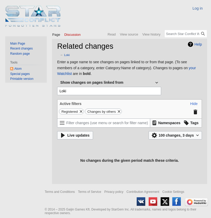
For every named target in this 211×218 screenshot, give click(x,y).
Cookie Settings (173, 192)
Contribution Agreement (143, 192)
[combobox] (109, 83)
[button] (194, 104)
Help (198, 44)
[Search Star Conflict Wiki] (186, 33)
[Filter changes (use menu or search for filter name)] (103, 123)
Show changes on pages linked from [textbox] (91, 82)
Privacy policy (113, 192)
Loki (67, 55)
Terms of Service (89, 192)
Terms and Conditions (60, 192)
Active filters (70, 104)
